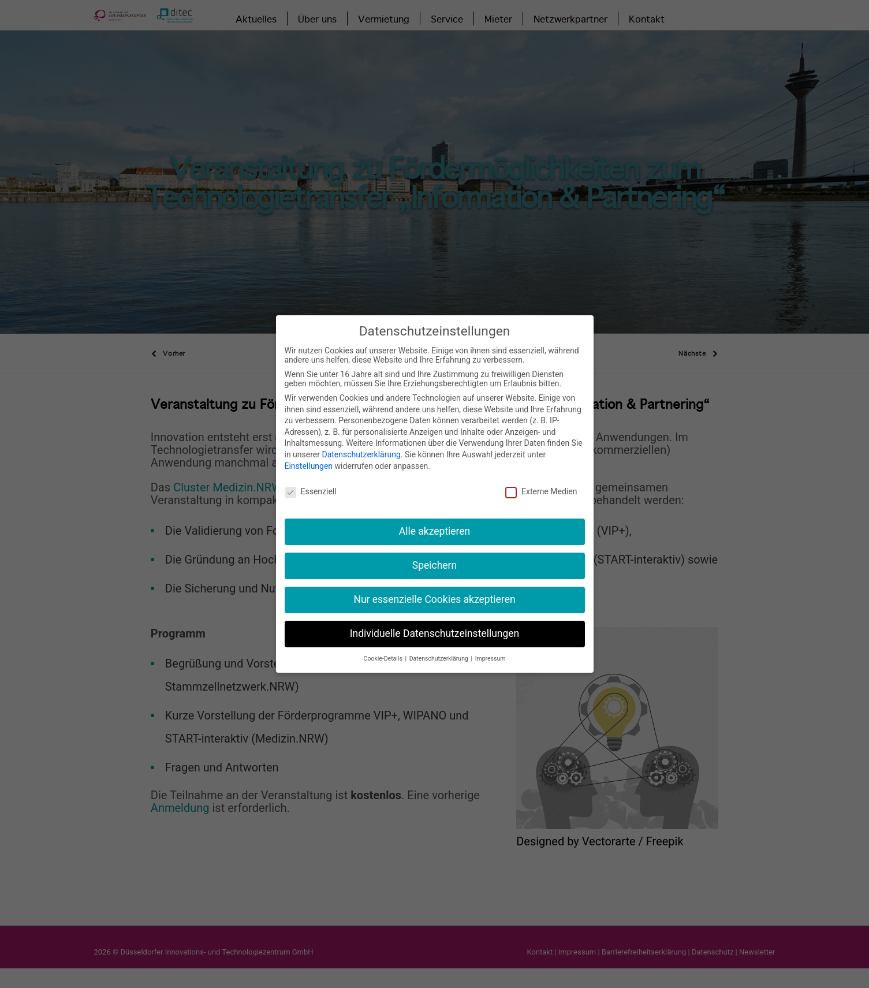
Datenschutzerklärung (361, 447)
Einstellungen (309, 458)
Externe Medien (541, 484)
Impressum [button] (490, 651)
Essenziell (311, 484)
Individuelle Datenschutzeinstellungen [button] (434, 626)
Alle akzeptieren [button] (435, 524)
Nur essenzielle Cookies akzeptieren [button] (434, 592)
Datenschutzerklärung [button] (439, 651)
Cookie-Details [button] (384, 651)
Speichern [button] (434, 558)
